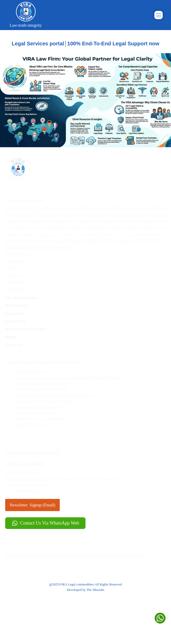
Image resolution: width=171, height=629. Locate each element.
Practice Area (17, 313)
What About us (18, 305)
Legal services (17, 321)
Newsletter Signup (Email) (32, 505)
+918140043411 (27, 491)
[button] (45, 523)
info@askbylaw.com (33, 485)
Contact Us (15, 345)
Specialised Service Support (27, 329)
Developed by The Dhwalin (85, 590)
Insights (13, 337)
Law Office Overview (23, 298)
